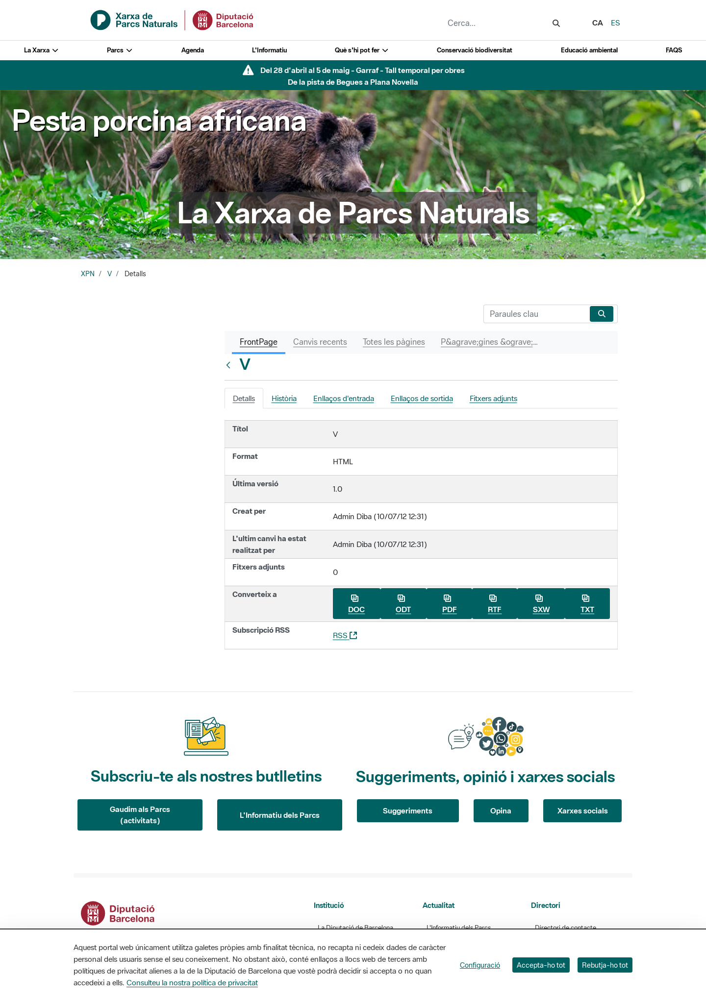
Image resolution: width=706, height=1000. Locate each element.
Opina (500, 810)
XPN (88, 273)
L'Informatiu (269, 50)
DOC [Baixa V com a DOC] (356, 604)
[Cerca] (534, 314)
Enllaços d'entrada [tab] (343, 398)
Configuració (480, 965)
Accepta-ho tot (541, 965)
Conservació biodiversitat (474, 50)
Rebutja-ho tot (605, 965)
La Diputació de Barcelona (355, 928)
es (615, 22)
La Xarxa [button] (41, 50)
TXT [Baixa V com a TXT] (587, 604)
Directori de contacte (565, 928)
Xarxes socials (582, 810)
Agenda (192, 50)
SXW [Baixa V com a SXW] (541, 604)
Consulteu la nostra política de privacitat (192, 982)
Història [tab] (284, 398)
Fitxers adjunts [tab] (493, 398)
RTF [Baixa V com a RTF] (495, 604)
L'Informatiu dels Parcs (280, 815)
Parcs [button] (120, 50)
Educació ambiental (589, 50)
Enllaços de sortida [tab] (422, 398)
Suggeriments (407, 810)
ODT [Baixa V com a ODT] (403, 604)
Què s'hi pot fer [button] (362, 50)
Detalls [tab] (244, 398)
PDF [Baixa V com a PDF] (449, 604)
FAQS (674, 50)
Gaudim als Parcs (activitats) (140, 814)
